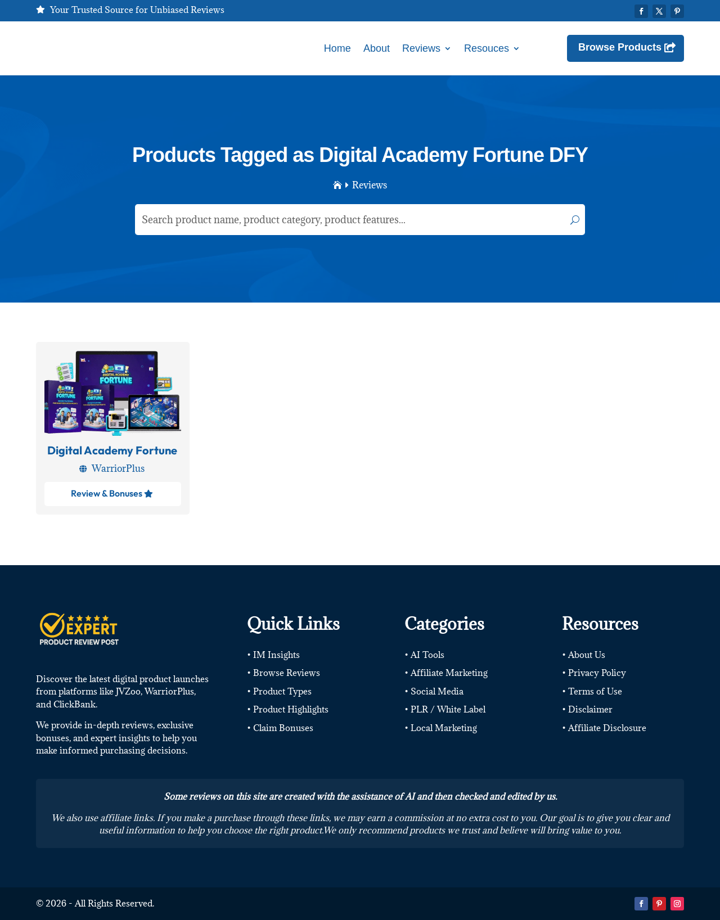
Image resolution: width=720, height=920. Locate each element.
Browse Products (620, 47)
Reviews (421, 48)
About (376, 48)
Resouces (486, 48)
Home (337, 48)
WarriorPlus (118, 468)
